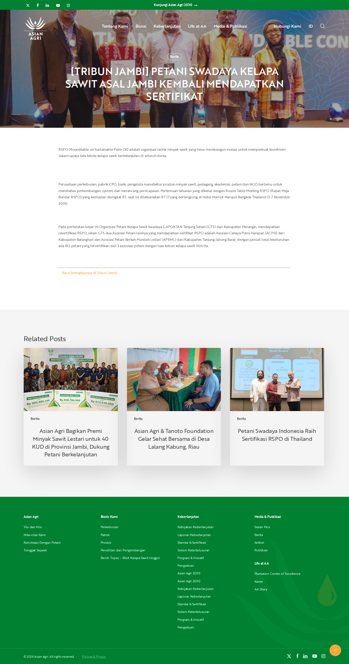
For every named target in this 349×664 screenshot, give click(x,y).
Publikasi (261, 550)
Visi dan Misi (33, 526)
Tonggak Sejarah (35, 550)
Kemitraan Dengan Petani (42, 542)
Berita (174, 56)
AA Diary (261, 589)
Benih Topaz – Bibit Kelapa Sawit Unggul (130, 557)
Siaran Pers (262, 526)
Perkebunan (110, 526)
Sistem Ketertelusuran (194, 550)
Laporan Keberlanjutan (194, 534)
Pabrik (105, 534)
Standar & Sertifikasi (192, 542)
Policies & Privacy (94, 656)
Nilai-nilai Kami (35, 534)
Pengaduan (186, 565)
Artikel (259, 542)
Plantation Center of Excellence (278, 573)
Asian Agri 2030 (189, 573)
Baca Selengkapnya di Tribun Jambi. (90, 272)
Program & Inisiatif (191, 557)
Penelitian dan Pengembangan (123, 550)
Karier (259, 581)
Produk (106, 542)
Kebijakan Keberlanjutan (196, 526)
